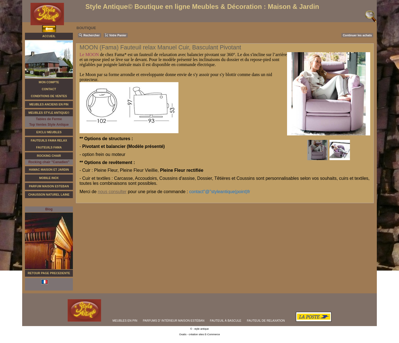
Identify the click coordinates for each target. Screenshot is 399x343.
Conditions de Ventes (49, 96)
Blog (49, 209)
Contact (49, 89)
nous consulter (112, 191)
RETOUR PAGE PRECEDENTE (49, 273)
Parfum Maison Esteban (49, 186)
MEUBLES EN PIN (124, 320)
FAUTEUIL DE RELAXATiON (266, 320)
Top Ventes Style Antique (49, 125)
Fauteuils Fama (49, 147)
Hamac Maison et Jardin (49, 169)
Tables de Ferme (49, 119)
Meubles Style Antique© (49, 112)
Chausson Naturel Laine (49, 194)
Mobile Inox (48, 178)
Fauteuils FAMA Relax (49, 140)
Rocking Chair (49, 155)
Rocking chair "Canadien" (48, 162)
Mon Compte (49, 82)
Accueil (48, 36)
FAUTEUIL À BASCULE (225, 320)
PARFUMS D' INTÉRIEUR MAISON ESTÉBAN (173, 320)
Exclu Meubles (49, 132)
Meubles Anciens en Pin (48, 104)
